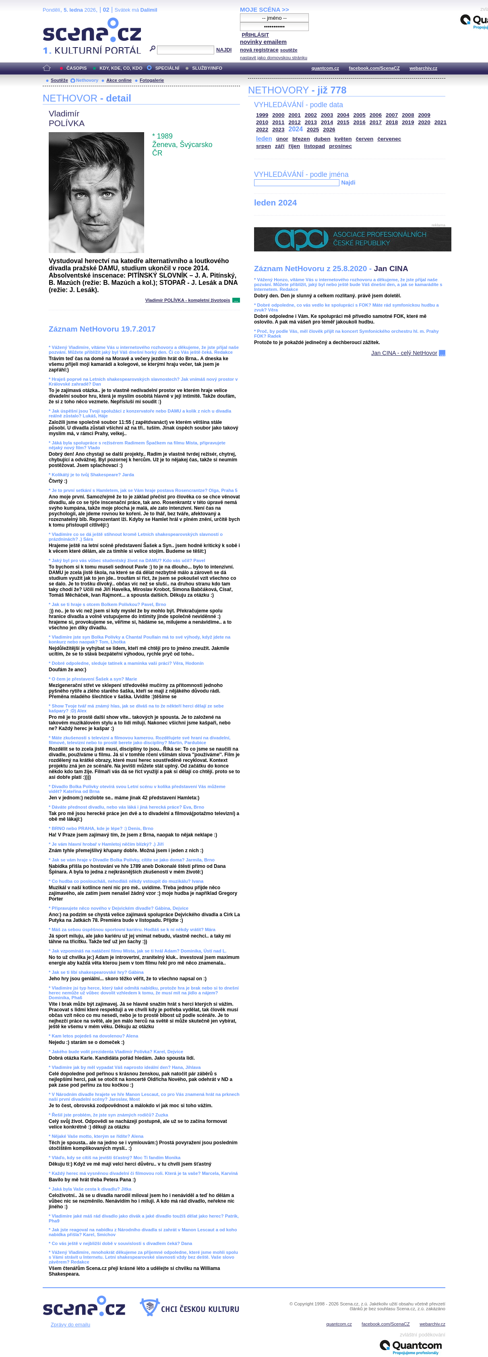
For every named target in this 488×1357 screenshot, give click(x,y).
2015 (343, 122)
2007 (392, 115)
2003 (327, 115)
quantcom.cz (325, 68)
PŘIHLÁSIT (255, 35)
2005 (360, 115)
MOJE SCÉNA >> (264, 9)
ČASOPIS (76, 68)
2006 (376, 115)
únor (282, 139)
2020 (424, 122)
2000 (278, 115)
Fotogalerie (152, 80)
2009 (424, 115)
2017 (376, 122)
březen (301, 139)
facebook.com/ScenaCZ (374, 68)
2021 (440, 122)
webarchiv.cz (423, 68)
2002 (311, 115)
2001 (295, 115)
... (236, 300)
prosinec (340, 146)
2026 (329, 130)
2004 (343, 115)
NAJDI (224, 50)
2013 (311, 122)
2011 (278, 122)
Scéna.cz (56, 20)
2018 (392, 122)
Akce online (119, 80)
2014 (327, 122)
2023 (278, 130)
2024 (296, 129)
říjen (294, 146)
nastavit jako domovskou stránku (273, 57)
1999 (262, 115)
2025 (313, 130)
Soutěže (59, 80)
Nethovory (87, 80)
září (279, 146)
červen (365, 139)
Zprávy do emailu (70, 1325)
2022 (262, 130)
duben (322, 139)
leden (264, 138)
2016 (360, 122)
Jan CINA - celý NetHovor (404, 353)
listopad (314, 146)
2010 (262, 122)
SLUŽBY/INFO (207, 68)
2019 (408, 122)
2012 (295, 122)
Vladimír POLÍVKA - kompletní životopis (187, 300)
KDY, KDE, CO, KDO (120, 68)
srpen (263, 146)
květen (343, 139)
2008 (408, 115)
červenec (389, 139)
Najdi (348, 182)
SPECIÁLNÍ (167, 68)
